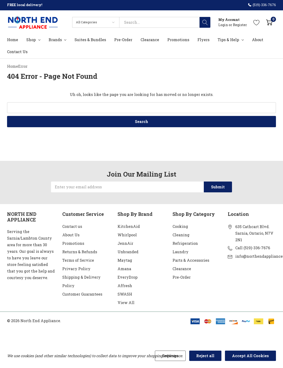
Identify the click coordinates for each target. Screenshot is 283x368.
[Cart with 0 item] (269, 22)
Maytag (125, 260)
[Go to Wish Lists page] (256, 22)
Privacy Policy (76, 268)
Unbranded (128, 251)
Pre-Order (182, 277)
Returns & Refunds (79, 251)
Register (240, 25)
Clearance (182, 268)
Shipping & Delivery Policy (81, 281)
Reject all (205, 355)
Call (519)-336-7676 (252, 247)
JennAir (125, 243)
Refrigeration (185, 243)
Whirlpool (127, 234)
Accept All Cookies (250, 355)
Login (223, 25)
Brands (55, 40)
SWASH (125, 294)
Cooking (180, 226)
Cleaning (181, 234)
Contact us (72, 226)
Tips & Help (228, 40)
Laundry (181, 251)
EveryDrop (128, 277)
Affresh (125, 285)
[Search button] (205, 22)
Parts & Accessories (191, 260)
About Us (70, 234)
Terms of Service (78, 260)
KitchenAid (129, 226)
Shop (31, 40)
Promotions (73, 243)
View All (126, 302)
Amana (124, 268)
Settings (170, 355)
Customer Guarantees (82, 294)
